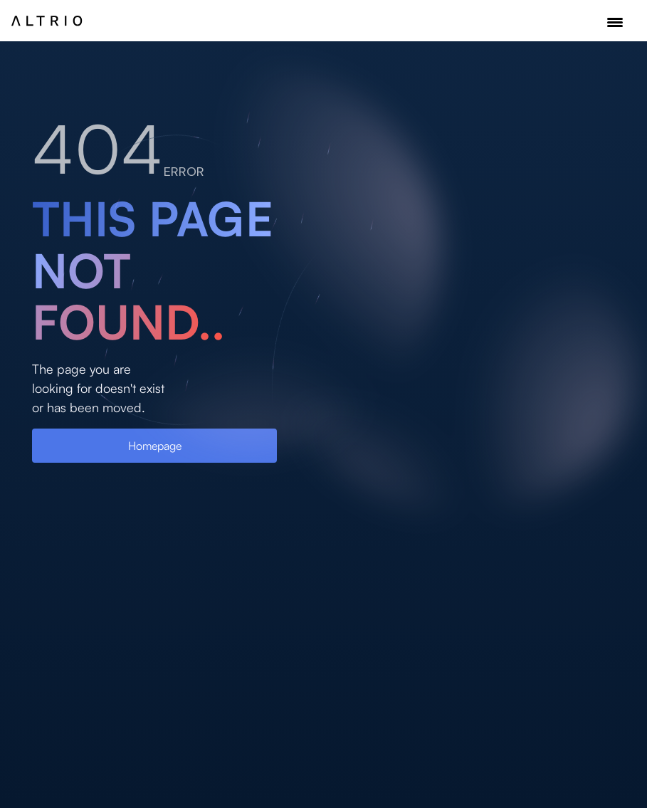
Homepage (155, 446)
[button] (615, 22)
